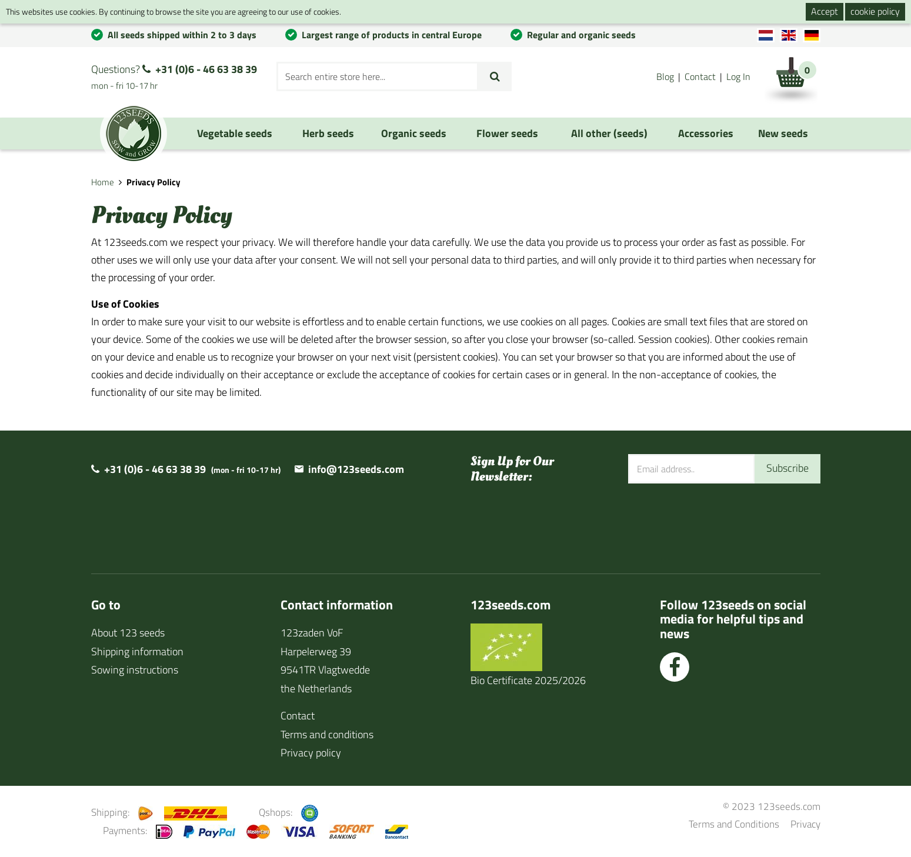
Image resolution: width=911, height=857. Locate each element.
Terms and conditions (327, 734)
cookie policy (875, 11)
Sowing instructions (134, 670)
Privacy (805, 823)
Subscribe (787, 468)
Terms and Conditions (734, 823)
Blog (665, 76)
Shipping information (137, 651)
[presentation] (717, 521)
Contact (700, 76)
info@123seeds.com (356, 469)
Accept (824, 11)
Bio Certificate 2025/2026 (528, 680)
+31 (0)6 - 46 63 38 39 (206, 69)
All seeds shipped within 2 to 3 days (182, 35)
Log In (738, 76)
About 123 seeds (128, 633)
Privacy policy (311, 753)
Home (102, 182)
